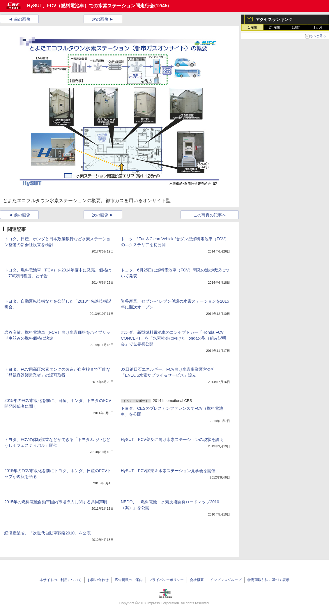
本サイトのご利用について (61, 580)
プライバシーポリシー (166, 580)
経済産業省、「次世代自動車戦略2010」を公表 (47, 533)
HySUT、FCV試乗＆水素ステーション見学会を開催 (168, 470)
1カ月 (318, 27)
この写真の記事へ (209, 215)
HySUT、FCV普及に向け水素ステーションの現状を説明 (172, 439)
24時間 (274, 27)
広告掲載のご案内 (129, 580)
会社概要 (197, 580)
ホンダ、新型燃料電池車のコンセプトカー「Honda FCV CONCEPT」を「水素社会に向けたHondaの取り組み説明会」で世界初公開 (173, 338)
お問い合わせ (98, 580)
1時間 (252, 27)
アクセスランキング (274, 19)
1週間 (296, 27)
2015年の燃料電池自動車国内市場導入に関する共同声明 (55, 501)
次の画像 (100, 19)
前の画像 (22, 19)
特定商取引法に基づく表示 (268, 580)
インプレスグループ (225, 580)
